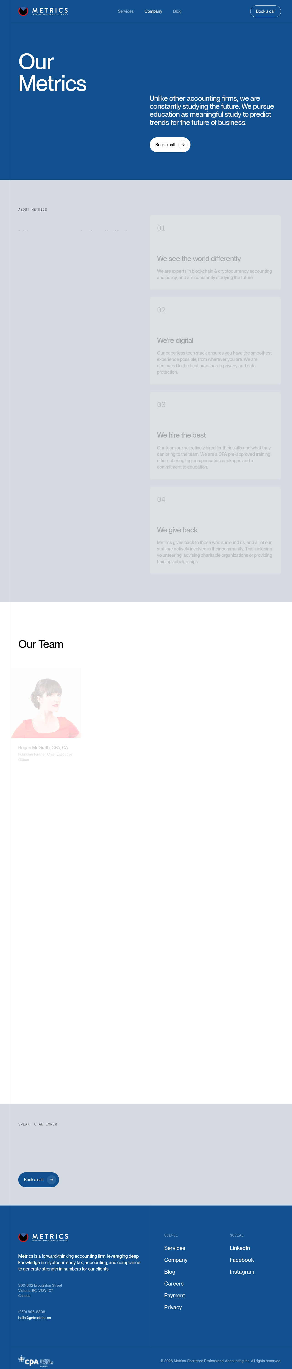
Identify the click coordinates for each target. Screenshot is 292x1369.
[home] (43, 11)
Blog (177, 11)
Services (126, 11)
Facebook (242, 1260)
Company (153, 11)
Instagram (242, 1272)
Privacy (173, 1307)
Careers (174, 1284)
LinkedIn (240, 1248)
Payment (174, 1295)
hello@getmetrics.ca (34, 1318)
